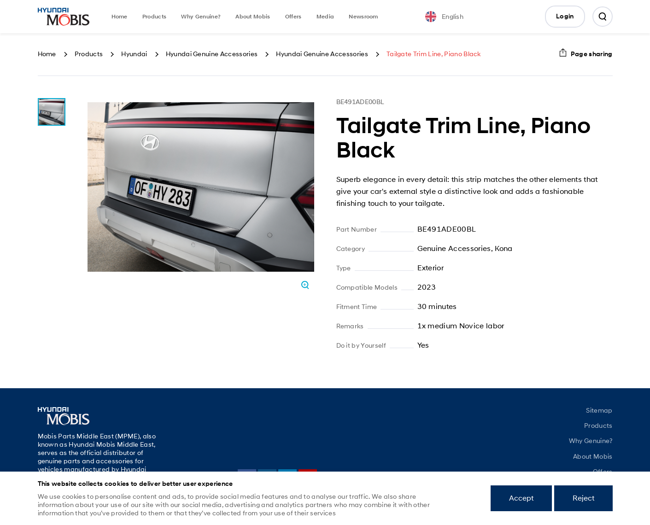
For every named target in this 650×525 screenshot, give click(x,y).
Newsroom (363, 16)
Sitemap (599, 410)
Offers (293, 16)
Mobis (63, 16)
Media (325, 16)
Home (119, 16)
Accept (521, 498)
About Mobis (252, 16)
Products (154, 16)
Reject (583, 498)
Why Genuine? (201, 16)
